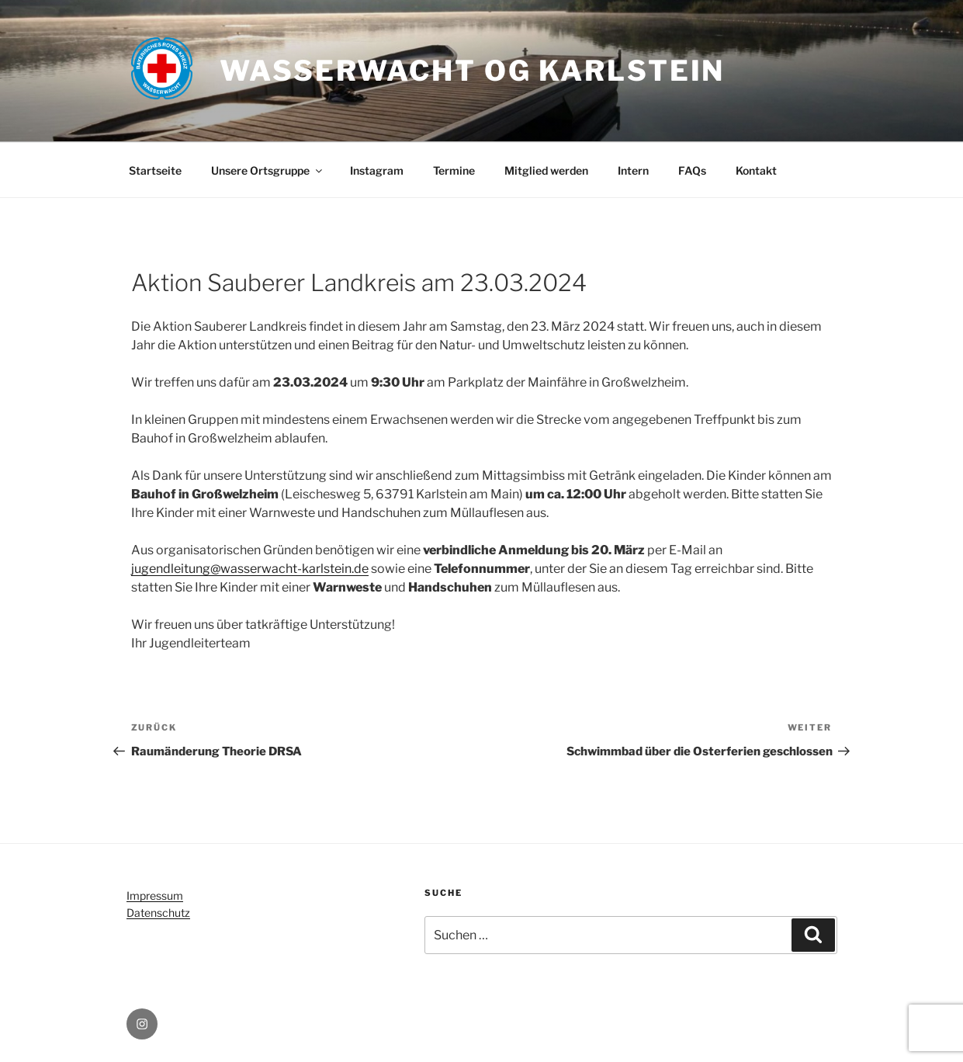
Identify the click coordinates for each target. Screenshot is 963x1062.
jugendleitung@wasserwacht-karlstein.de (250, 568)
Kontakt (756, 170)
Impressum (154, 895)
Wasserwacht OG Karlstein (472, 71)
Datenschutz (158, 912)
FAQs (692, 170)
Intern (633, 170)
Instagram (377, 170)
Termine (454, 170)
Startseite (155, 170)
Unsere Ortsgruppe (267, 170)
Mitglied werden (546, 170)
